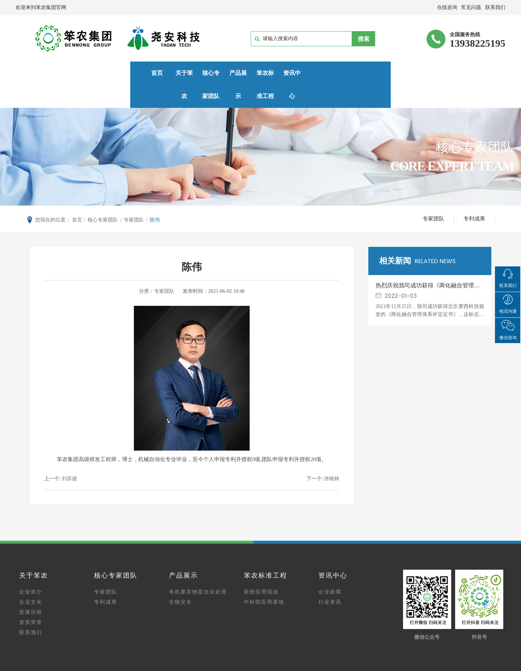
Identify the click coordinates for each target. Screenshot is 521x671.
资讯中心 (325, 73)
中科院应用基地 (264, 581)
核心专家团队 (159, 73)
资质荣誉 (30, 601)
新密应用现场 (261, 571)
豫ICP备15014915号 (284, 658)
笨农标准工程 (270, 73)
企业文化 (30, 581)
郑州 (316, 666)
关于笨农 (104, 73)
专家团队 (430, 197)
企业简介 (30, 571)
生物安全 (180, 581)
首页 (49, 73)
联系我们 (30, 611)
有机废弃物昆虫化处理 (198, 571)
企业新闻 (330, 571)
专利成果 (473, 197)
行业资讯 (330, 581)
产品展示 (214, 73)
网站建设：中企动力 (287, 666)
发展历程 (30, 591)
